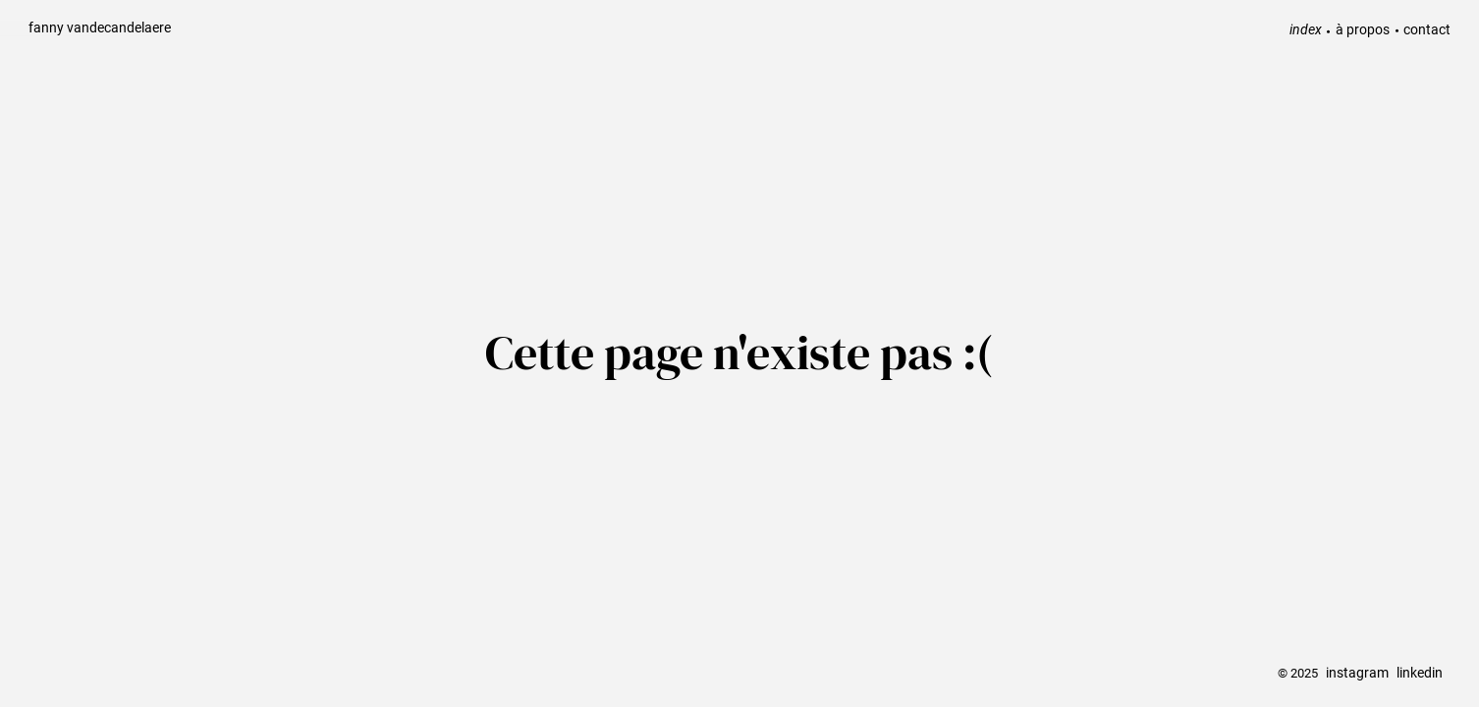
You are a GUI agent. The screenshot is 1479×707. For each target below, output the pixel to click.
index (1305, 29)
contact (1427, 29)
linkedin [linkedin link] (1420, 674)
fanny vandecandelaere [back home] (99, 27)
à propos (1363, 29)
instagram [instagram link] (1357, 674)
